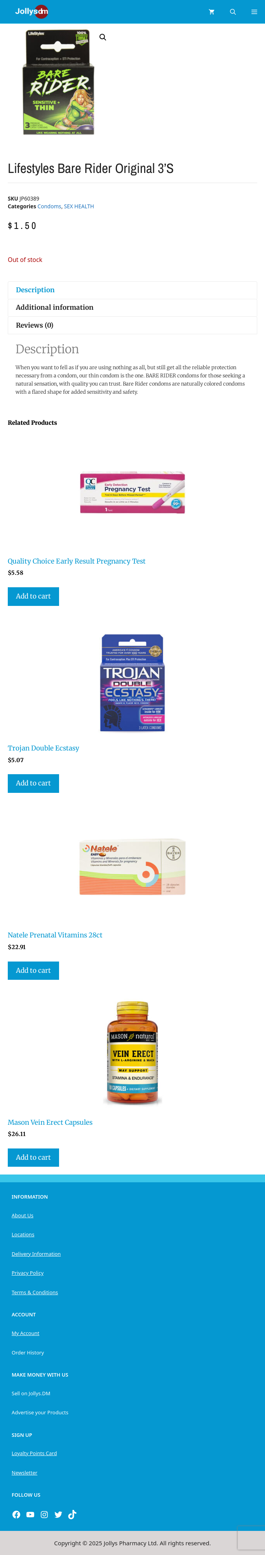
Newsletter (24, 1472)
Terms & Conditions (35, 1292)
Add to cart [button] (33, 596)
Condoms (49, 206)
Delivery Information (36, 1253)
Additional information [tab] (55, 307)
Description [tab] (35, 290)
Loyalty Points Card (34, 1453)
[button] (103, 37)
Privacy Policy (28, 1272)
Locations (23, 1234)
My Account (25, 1333)
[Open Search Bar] (233, 11)
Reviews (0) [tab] (35, 325)
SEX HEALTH (79, 206)
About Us (22, 1215)
